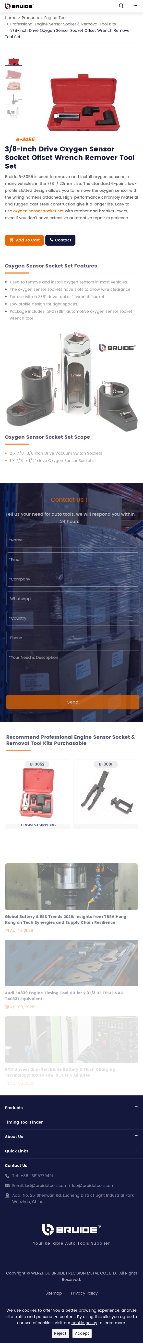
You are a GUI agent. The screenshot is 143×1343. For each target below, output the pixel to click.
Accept (82, 1333)
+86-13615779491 (36, 1176)
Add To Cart (24, 240)
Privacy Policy (84, 1293)
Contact (61, 240)
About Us (14, 1137)
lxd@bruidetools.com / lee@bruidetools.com (69, 1186)
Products (30, 18)
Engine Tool (55, 18)
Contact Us (16, 1165)
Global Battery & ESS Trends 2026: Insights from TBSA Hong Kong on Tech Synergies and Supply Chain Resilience (65, 922)
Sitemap (54, 1293)
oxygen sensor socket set (38, 211)
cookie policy (84, 1323)
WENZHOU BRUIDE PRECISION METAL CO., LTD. (74, 1273)
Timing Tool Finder (24, 1122)
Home (10, 18)
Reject (60, 1333)
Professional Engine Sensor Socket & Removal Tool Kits (63, 24)
